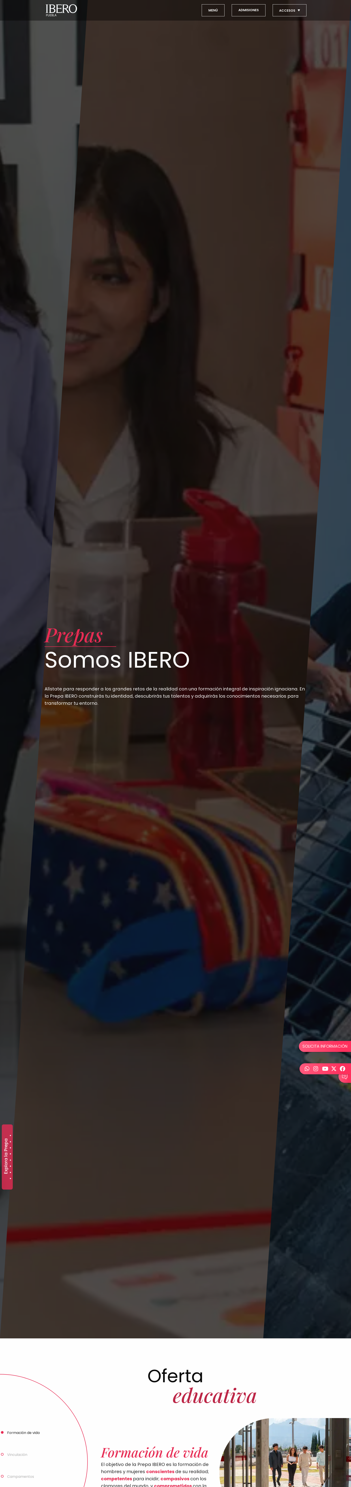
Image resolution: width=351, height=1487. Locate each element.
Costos (10, 1172)
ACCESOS (290, 10)
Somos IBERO (10, 1178)
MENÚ (213, 10)
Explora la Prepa (6, 1156)
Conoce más (10, 1160)
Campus (10, 1153)
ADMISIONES (248, 10)
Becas (10, 1147)
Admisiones (10, 1135)
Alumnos (10, 1141)
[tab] (44, 1432)
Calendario (10, 1166)
